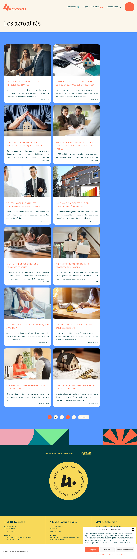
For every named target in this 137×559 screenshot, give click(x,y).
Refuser (107, 550)
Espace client (114, 7)
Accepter (92, 550)
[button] (133, 530)
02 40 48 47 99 (9, 532)
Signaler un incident (93, 7)
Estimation (73, 7)
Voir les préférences (125, 550)
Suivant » (83, 417)
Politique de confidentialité (100, 554)
